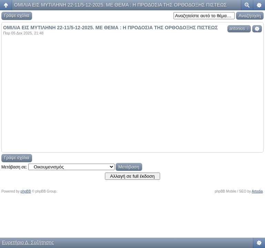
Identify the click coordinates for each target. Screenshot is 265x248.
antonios (239, 28)
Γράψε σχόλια (16, 15)
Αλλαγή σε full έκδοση (132, 176)
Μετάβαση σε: (14, 167)
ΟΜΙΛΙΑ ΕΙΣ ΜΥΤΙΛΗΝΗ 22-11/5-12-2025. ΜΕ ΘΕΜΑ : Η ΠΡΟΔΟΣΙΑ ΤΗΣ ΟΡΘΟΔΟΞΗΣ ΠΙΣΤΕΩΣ (120, 5)
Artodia (257, 191)
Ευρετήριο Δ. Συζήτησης (28, 242)
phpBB (26, 191)
